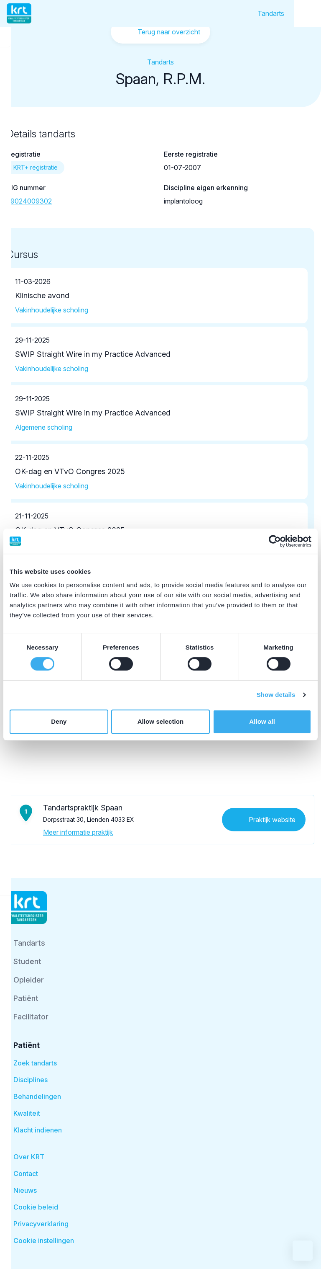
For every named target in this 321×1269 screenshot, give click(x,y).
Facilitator (30, 1016)
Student (27, 961)
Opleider (28, 979)
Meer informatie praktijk (78, 832)
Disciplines (30, 1080)
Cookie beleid (35, 1207)
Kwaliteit (26, 1113)
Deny (58, 721)
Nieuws (25, 1190)
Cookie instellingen (43, 1240)
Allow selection (161, 721)
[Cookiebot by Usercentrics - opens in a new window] (274, 541)
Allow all (262, 721)
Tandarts (270, 13)
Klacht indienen (37, 1130)
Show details (276, 694)
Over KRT (28, 1157)
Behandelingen (37, 1096)
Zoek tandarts (35, 1063)
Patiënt (25, 998)
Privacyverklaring (41, 1224)
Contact (25, 1173)
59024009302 (29, 201)
